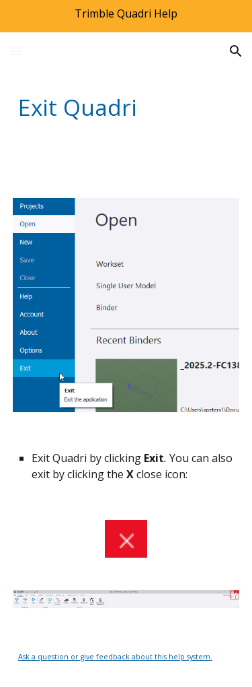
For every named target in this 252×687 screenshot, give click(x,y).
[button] (16, 50)
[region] (126, 16)
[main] (126, 107)
